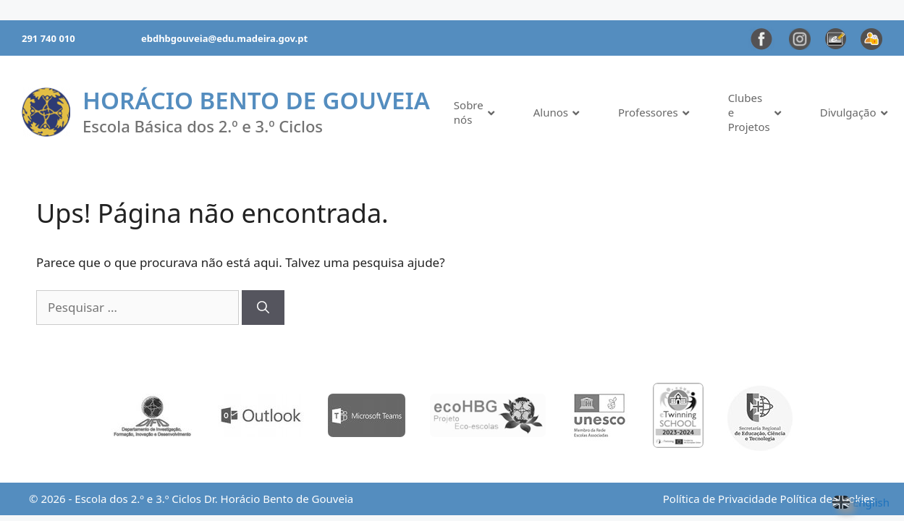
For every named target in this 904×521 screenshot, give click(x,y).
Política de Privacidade (720, 498)
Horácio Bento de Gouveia (256, 100)
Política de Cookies (827, 498)
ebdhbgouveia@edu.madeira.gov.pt (224, 38)
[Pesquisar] (263, 307)
